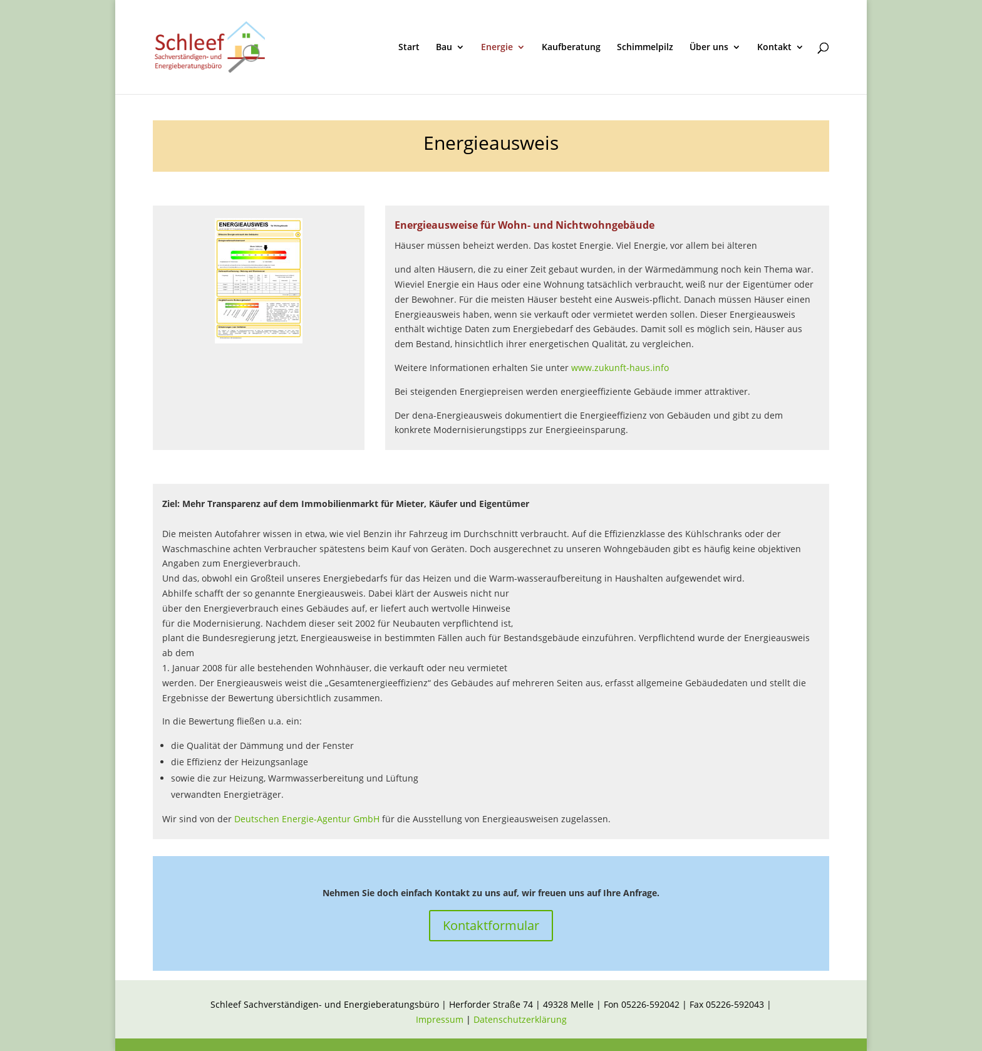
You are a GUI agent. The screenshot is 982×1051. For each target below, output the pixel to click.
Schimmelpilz (645, 48)
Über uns (709, 48)
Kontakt (774, 48)
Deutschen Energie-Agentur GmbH (307, 819)
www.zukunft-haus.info (620, 368)
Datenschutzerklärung (520, 1019)
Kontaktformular (491, 925)
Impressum (441, 1019)
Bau (444, 48)
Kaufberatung (571, 48)
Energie (497, 48)
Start (409, 48)
